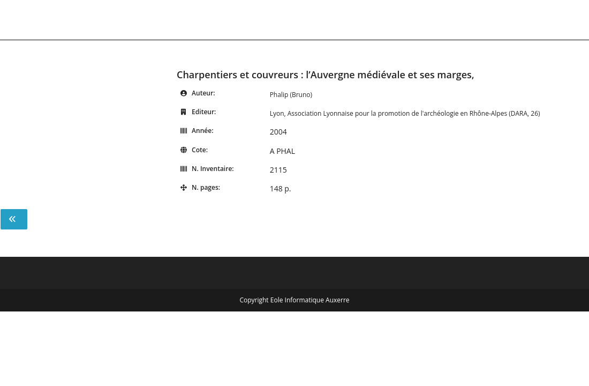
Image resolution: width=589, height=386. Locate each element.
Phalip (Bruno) (291, 94)
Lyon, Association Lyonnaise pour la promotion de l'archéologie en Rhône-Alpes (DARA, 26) (405, 113)
